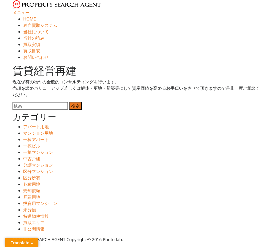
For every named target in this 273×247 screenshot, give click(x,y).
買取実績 (31, 44)
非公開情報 (34, 229)
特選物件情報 (36, 216)
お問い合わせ (36, 57)
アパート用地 (36, 127)
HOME (29, 19)
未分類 (29, 210)
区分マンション (38, 171)
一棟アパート (36, 139)
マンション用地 (38, 133)
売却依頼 (31, 191)
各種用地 (31, 184)
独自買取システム (40, 25)
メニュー (21, 12)
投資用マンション (40, 203)
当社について (36, 32)
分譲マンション (38, 165)
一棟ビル (31, 146)
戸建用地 (31, 197)
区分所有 (31, 178)
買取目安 (31, 51)
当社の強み (34, 38)
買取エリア (34, 222)
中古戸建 (31, 159)
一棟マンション (38, 152)
